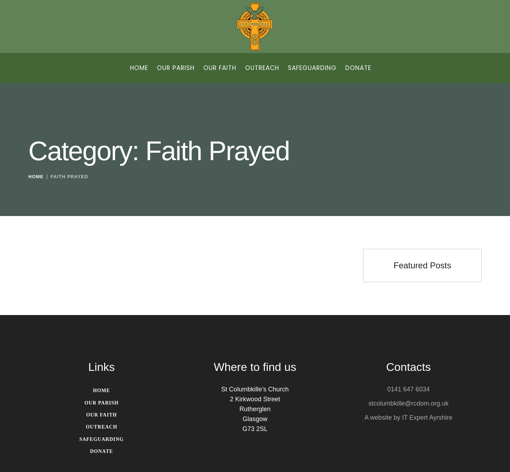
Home (36, 176)
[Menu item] (139, 68)
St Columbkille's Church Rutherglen (255, 327)
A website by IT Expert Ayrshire (408, 417)
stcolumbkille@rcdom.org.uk (408, 403)
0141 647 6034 (408, 389)
